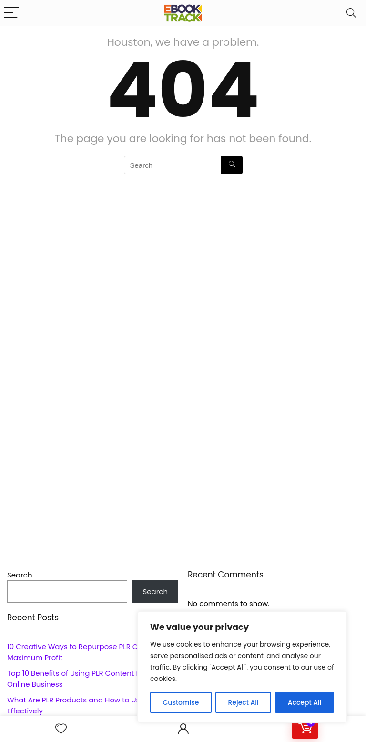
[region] (242, 667)
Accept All (305, 702)
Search (19, 575)
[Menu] (11, 13)
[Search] (351, 13)
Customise (181, 702)
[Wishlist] (61, 729)
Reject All (243, 702)
